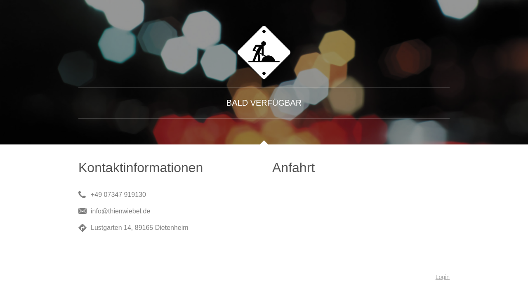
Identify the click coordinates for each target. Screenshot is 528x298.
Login (443, 277)
